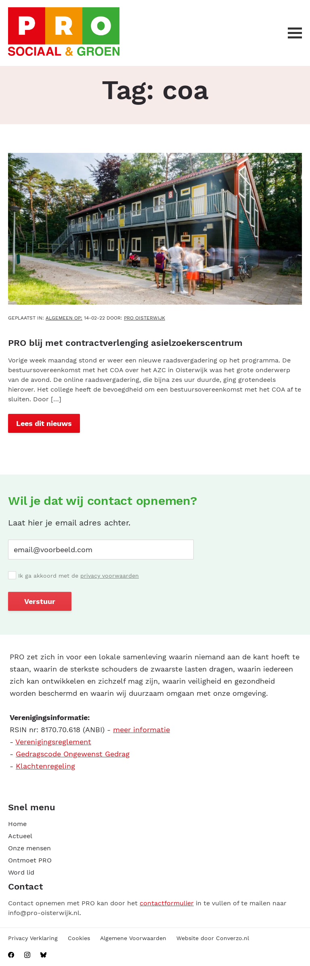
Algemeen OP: (64, 318)
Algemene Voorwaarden (133, 938)
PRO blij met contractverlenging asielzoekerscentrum (125, 343)
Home (17, 824)
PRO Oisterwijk (144, 318)
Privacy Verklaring (33, 938)
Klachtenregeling (45, 766)
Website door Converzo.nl (212, 938)
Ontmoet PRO (30, 860)
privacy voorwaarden (109, 575)
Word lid (21, 872)
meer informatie (141, 729)
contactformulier (167, 903)
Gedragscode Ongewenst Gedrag (73, 754)
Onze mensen (29, 848)
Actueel (20, 836)
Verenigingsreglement (53, 741)
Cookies (79, 938)
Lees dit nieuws (44, 423)
